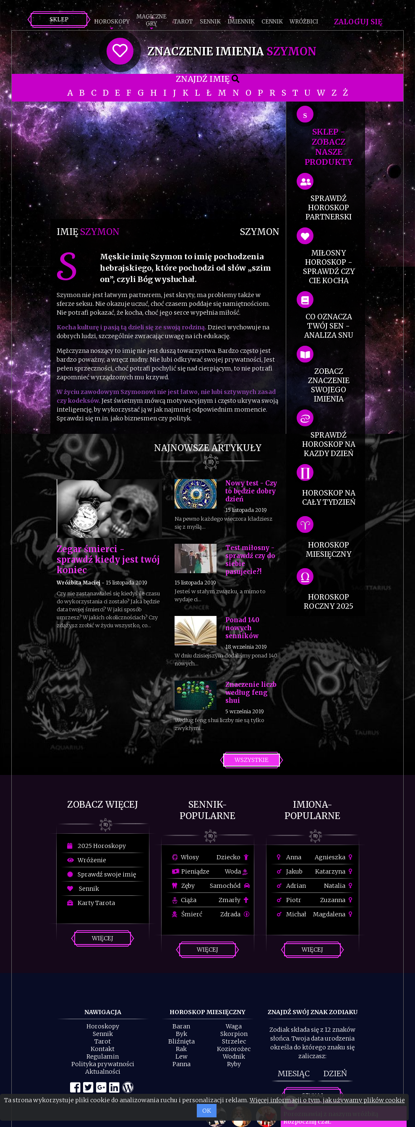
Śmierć (187, 914)
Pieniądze (190, 871)
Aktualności (102, 1071)
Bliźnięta (181, 1041)
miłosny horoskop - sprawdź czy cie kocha (329, 266)
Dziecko (233, 857)
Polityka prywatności (102, 1064)
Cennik (272, 21)
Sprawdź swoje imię (101, 874)
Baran (181, 1026)
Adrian (291, 886)
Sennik (210, 21)
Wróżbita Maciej (78, 582)
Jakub (290, 871)
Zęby (183, 886)
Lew (181, 1056)
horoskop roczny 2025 (328, 601)
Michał (291, 914)
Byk (181, 1034)
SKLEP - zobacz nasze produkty (329, 147)
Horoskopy (112, 21)
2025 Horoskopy (96, 846)
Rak (181, 1049)
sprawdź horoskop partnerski (328, 208)
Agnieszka (335, 857)
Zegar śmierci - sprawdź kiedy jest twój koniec (108, 559)
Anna (289, 857)
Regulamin (102, 1056)
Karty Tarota (91, 903)
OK (206, 1110)
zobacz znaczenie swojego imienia (329, 385)
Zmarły (234, 900)
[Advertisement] (168, 160)
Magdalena (334, 914)
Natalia (339, 886)
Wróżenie (86, 860)
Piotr (289, 900)
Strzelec (234, 1041)
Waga (234, 1026)
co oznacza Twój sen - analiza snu (328, 326)
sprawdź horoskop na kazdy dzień (328, 444)
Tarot (183, 21)
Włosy (185, 857)
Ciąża (184, 900)
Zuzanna (337, 900)
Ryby (234, 1064)
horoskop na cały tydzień (328, 497)
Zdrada (235, 914)
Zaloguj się (358, 21)
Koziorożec (234, 1049)
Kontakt (103, 1049)
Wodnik (234, 1056)
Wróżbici (304, 21)
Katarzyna (335, 871)
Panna (181, 1064)
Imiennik (241, 21)
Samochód (230, 886)
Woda (236, 871)
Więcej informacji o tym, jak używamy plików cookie (327, 1100)
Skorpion (234, 1034)
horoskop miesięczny (328, 549)
